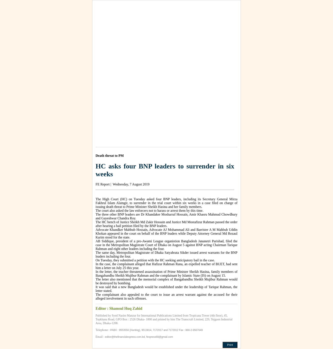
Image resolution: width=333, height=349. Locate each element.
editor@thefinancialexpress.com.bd (125, 336)
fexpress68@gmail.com (159, 336)
